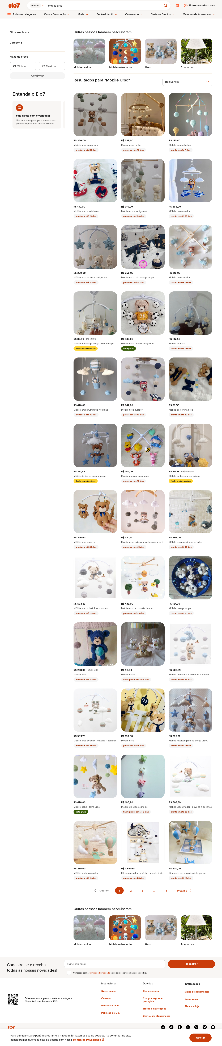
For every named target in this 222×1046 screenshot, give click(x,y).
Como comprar (151, 991)
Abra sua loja (192, 1006)
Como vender (192, 999)
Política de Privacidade (99, 972)
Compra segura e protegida (153, 1000)
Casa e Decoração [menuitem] (57, 14)
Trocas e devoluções (154, 1008)
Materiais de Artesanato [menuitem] (199, 14)
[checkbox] (69, 973)
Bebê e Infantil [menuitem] (106, 14)
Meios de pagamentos (197, 991)
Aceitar (200, 1038)
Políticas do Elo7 (111, 1012)
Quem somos (108, 991)
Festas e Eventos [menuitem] (163, 14)
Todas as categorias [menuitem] (24, 14)
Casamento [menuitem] (134, 14)
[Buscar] (106, 5)
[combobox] (37, 5)
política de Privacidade (89, 1040)
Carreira (106, 998)
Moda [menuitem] (83, 14)
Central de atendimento (156, 1015)
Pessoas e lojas (110, 1005)
